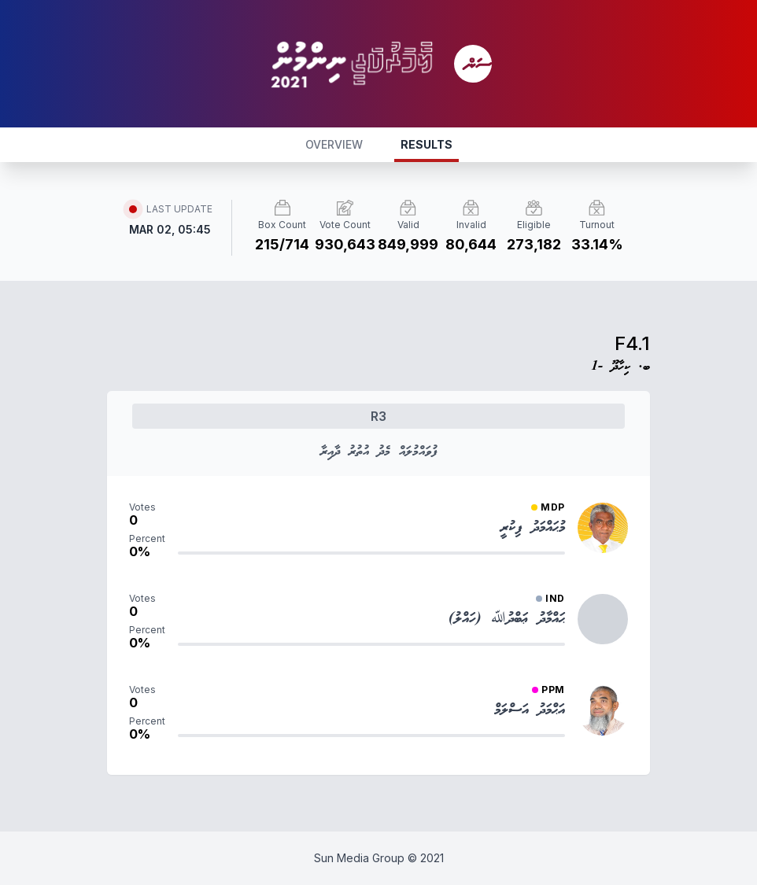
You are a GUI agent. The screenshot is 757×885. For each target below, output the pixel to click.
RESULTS (426, 144)
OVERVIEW (334, 144)
